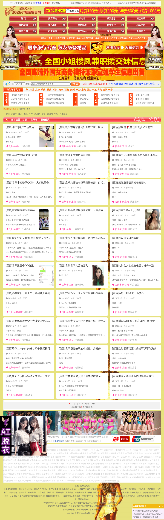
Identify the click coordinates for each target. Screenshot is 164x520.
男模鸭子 (140, 31)
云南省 (104, 99)
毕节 (31, 114)
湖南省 (49, 103)
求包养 (82, 18)
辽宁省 (20, 103)
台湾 (147, 95)
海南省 (83, 103)
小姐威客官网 (58, 441)
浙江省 (61, 95)
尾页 (87, 403)
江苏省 (55, 95)
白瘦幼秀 (52, 31)
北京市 (14, 95)
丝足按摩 (82, 25)
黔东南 (37, 114)
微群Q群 (111, 31)
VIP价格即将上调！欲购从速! (145, 511)
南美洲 (151, 103)
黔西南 (50, 114)
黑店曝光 (52, 18)
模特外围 (23, 31)
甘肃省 (116, 99)
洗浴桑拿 (111, 18)
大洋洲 (138, 103)
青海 (111, 103)
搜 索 (75, 84)
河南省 (61, 103)
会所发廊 (23, 25)
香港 (138, 95)
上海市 (49, 95)
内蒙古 (20, 99)
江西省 (61, 99)
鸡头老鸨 (140, 25)
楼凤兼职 (52, 25)
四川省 (110, 95)
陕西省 (110, 99)
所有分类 (45, 120)
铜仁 (56, 114)
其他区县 (63, 114)
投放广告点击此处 (82, 486)
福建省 (49, 99)
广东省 (83, 95)
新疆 (116, 103)
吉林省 (14, 103)
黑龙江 (26, 99)
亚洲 (138, 99)
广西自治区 (85, 99)
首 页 (23, 18)
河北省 (26, 95)
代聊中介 (111, 25)
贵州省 (116, 95)
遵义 (20, 114)
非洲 (147, 99)
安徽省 (55, 99)
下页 (93, 403)
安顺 (26, 114)
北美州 (145, 103)
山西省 (14, 99)
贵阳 (8, 114)
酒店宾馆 (140, 18)
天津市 (20, 95)
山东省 (26, 103)
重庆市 (104, 95)
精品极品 (82, 31)
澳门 (142, 95)
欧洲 (142, 99)
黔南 (44, 114)
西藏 (103, 103)
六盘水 (14, 114)
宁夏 (107, 103)
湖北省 (55, 103)
